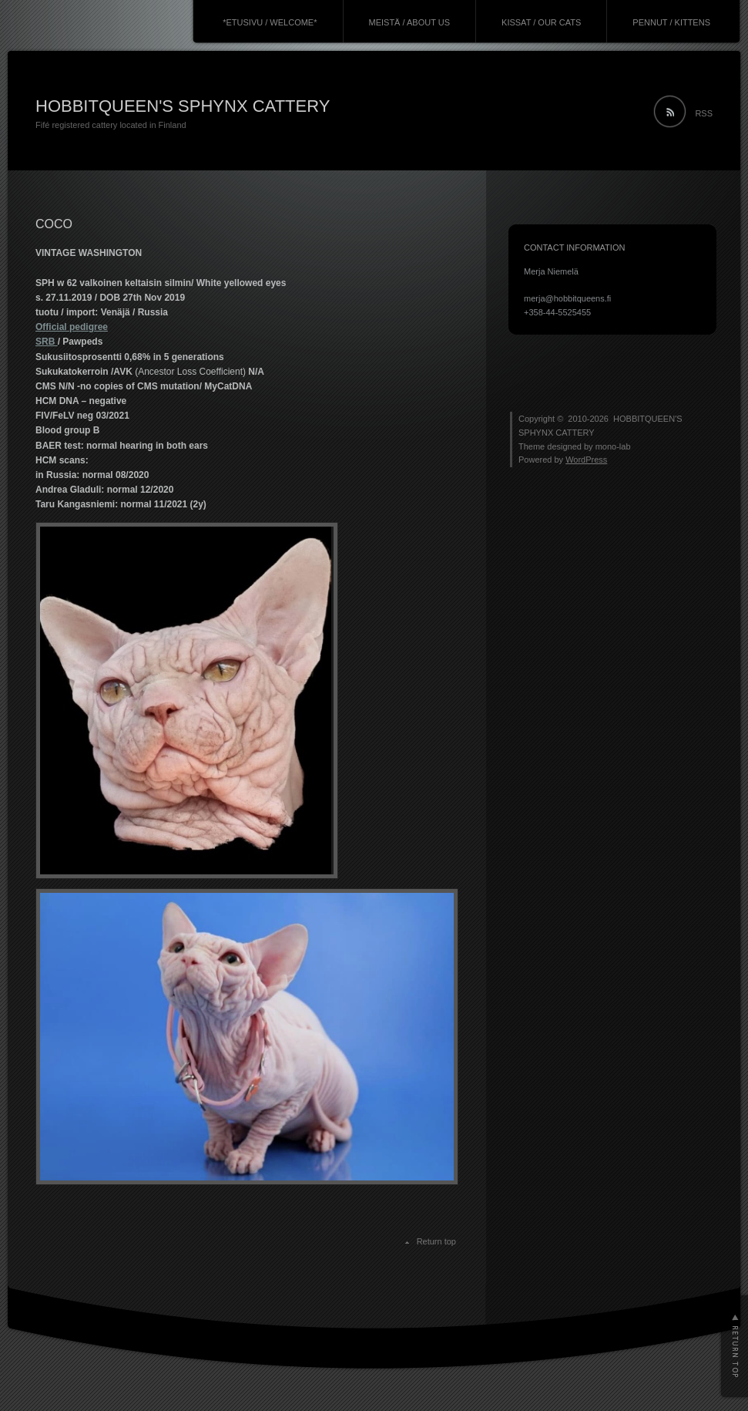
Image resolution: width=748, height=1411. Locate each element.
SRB (46, 341)
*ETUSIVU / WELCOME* (270, 22)
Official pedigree (71, 327)
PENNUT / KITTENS (671, 22)
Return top (436, 1241)
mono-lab (613, 446)
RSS (704, 113)
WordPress (586, 459)
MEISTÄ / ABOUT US (410, 22)
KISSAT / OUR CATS (541, 22)
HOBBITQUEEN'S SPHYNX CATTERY (182, 106)
